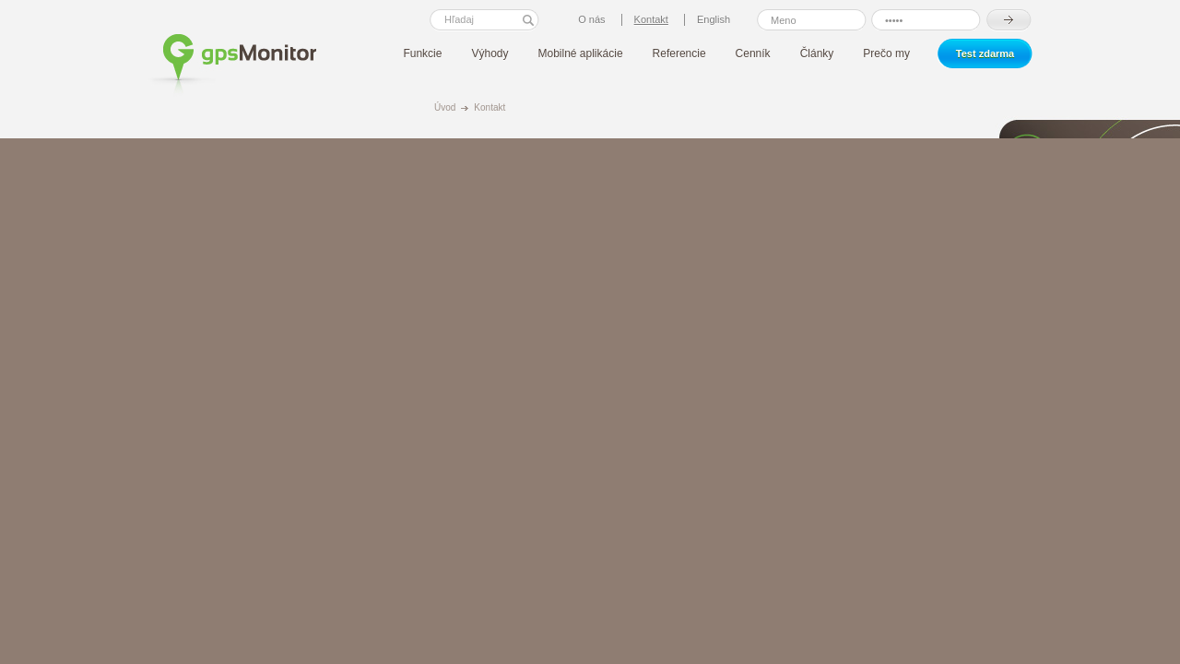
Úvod (444, 107)
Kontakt (489, 107)
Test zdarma (985, 53)
